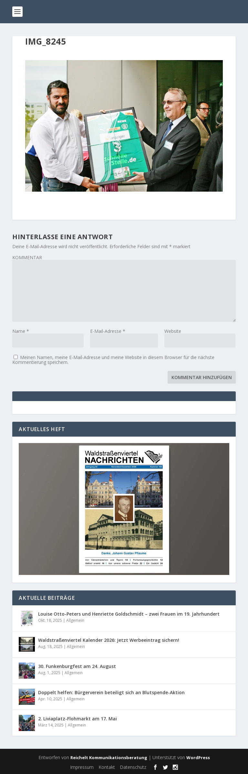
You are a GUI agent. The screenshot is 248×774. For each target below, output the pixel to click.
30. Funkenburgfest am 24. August (77, 666)
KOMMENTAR (27, 257)
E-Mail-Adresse (107, 331)
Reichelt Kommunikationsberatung (108, 757)
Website (172, 331)
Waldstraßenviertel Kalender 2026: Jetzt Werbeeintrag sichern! (108, 640)
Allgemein (75, 620)
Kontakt (106, 767)
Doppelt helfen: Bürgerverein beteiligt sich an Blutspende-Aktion (111, 692)
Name (20, 331)
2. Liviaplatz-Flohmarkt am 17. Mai (77, 719)
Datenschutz (133, 767)
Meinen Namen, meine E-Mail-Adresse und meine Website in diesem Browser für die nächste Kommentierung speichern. (113, 359)
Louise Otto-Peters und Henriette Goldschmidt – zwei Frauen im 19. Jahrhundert (129, 614)
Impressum (82, 767)
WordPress (198, 757)
